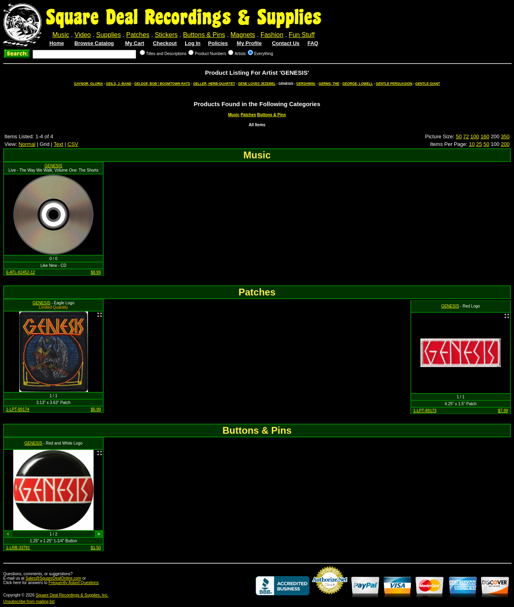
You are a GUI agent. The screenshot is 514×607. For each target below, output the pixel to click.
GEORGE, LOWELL (358, 84)
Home (56, 43)
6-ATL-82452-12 (20, 272)
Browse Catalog (94, 43)
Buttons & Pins (204, 34)
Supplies (108, 34)
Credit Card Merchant (329, 597)
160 (485, 136)
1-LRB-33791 (18, 547)
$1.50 (96, 547)
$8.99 (96, 272)
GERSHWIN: (306, 84)
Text (58, 144)
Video (83, 34)
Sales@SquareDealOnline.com (54, 578)
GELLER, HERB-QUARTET (214, 84)
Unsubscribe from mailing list (29, 601)
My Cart (134, 43)
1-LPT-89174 (17, 409)
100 (474, 136)
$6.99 (96, 409)
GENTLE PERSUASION (394, 84)
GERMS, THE (329, 84)
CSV (72, 144)
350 (505, 136)
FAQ (313, 43)
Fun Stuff (302, 34)
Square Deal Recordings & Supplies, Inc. (72, 595)
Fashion (272, 34)
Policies (218, 43)
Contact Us (286, 43)
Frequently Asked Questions (74, 582)
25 (479, 144)
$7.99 (503, 410)
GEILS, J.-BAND (118, 84)
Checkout (165, 43)
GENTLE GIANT (427, 84)
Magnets (242, 34)
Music (60, 34)
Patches (137, 34)
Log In (192, 43)
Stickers (166, 34)
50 (458, 136)
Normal (26, 144)
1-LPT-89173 (424, 410)
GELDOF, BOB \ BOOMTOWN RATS (162, 84)
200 (505, 144)
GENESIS (53, 166)
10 (472, 144)
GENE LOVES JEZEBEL (256, 84)
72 (466, 136)
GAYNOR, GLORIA (88, 84)
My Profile (249, 43)
